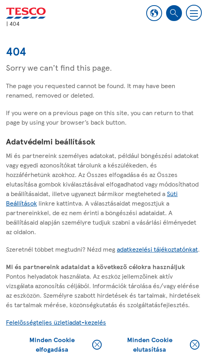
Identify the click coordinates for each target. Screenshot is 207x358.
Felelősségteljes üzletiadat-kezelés (56, 322)
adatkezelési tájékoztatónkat (157, 249)
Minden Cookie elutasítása (163, 344)
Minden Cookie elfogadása (65, 344)
